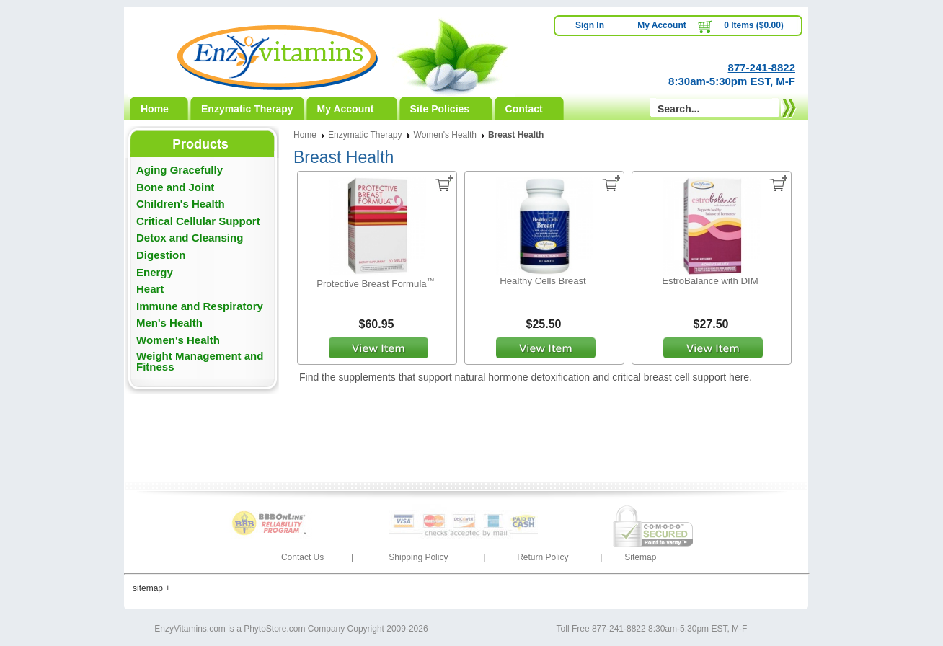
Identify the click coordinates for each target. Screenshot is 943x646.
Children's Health (180, 204)
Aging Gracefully (179, 170)
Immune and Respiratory (199, 306)
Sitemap (640, 557)
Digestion (160, 255)
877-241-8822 (761, 67)
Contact (524, 109)
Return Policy (542, 557)
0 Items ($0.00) (754, 25)
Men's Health (169, 323)
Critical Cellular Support (198, 221)
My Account (661, 25)
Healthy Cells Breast (542, 280)
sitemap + (151, 588)
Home (155, 109)
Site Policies (439, 109)
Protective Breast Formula (375, 283)
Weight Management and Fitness (199, 361)
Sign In (589, 25)
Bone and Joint (175, 187)
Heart (150, 289)
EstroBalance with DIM (710, 280)
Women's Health (178, 340)
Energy (154, 272)
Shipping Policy (418, 557)
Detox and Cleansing (189, 237)
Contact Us (302, 557)
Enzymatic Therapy (247, 109)
